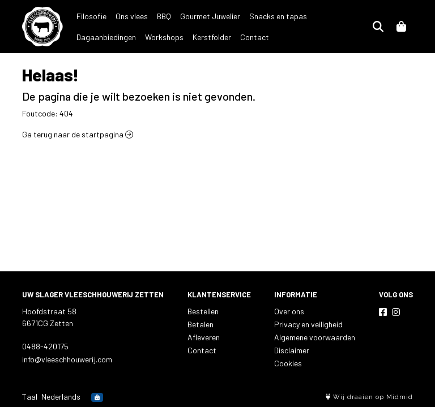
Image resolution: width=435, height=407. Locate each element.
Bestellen (203, 311)
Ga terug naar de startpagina (77, 134)
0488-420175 (45, 346)
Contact (186, 37)
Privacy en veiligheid (308, 324)
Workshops (95, 37)
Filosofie (91, 16)
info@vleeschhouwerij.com (67, 359)
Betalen (200, 324)
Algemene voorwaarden (314, 337)
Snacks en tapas (278, 16)
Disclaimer (291, 350)
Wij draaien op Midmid (369, 397)
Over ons (289, 311)
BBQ (164, 16)
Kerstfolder (143, 37)
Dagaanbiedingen (346, 16)
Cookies (288, 363)
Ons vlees (132, 16)
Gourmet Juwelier (210, 16)
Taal (29, 396)
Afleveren (203, 337)
